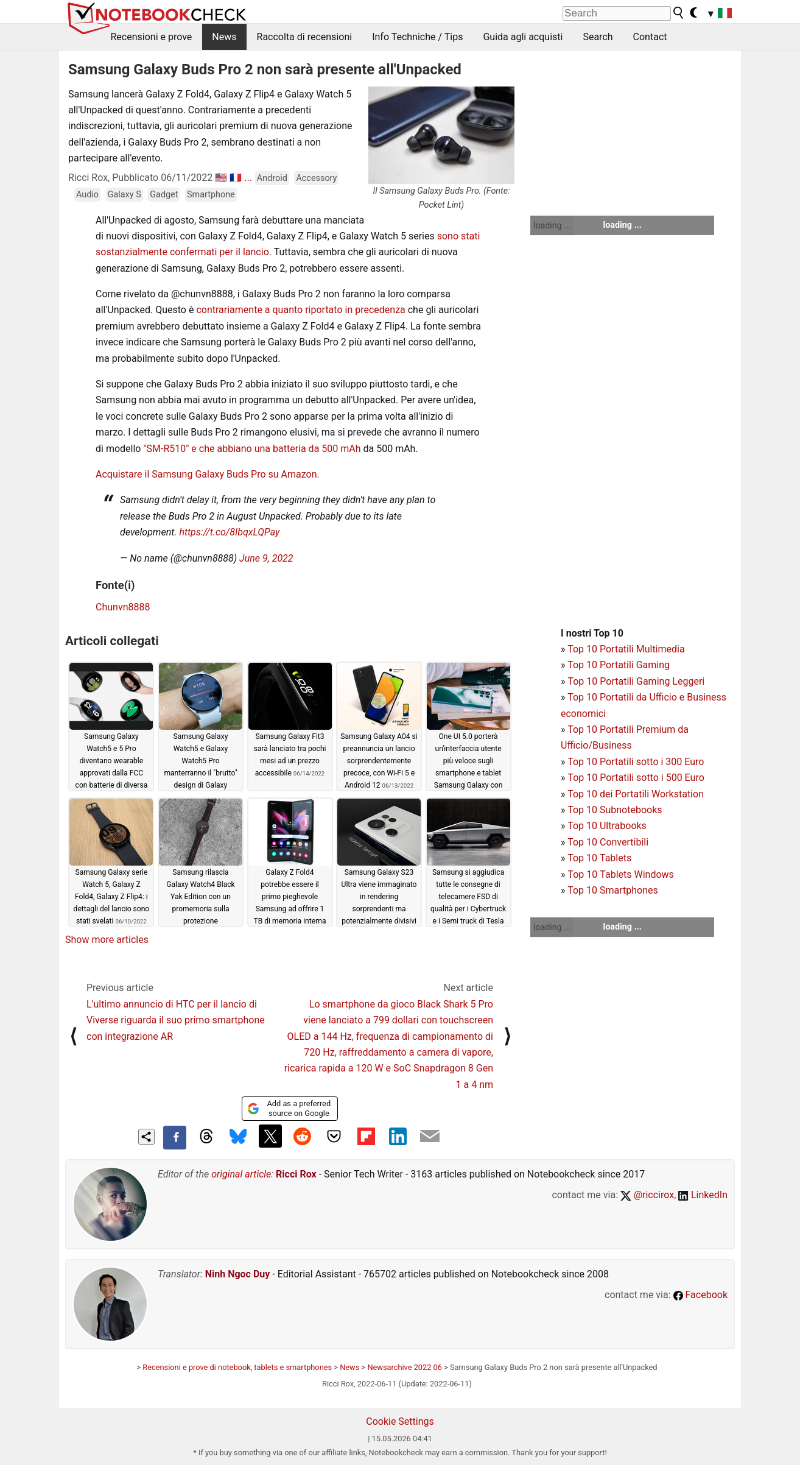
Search (597, 37)
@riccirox (647, 1195)
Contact (650, 37)
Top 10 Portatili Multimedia (625, 649)
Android (272, 178)
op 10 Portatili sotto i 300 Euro (638, 762)
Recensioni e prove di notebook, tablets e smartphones (237, 1367)
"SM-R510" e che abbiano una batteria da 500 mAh (251, 448)
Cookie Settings (400, 1421)
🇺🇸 (221, 177)
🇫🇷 (236, 177)
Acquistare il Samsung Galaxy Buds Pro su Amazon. (208, 474)
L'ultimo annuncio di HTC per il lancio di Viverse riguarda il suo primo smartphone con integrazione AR (175, 1020)
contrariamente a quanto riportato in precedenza (300, 310)
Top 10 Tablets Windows (620, 874)
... (248, 177)
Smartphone (211, 194)
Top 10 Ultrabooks (607, 825)
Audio (87, 194)
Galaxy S (124, 194)
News (224, 37)
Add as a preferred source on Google (289, 1108)
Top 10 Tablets (599, 858)
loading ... (551, 225)
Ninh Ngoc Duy (237, 1274)
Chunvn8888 (123, 607)
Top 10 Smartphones (612, 890)
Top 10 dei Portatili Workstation (635, 794)
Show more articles (107, 939)
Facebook (700, 1295)
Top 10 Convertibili (607, 842)
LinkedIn (703, 1195)
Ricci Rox (296, 1174)
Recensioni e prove (151, 37)
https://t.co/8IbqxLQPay (229, 532)
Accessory (316, 178)
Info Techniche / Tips (417, 37)
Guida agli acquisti (523, 37)
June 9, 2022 (266, 558)
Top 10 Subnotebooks (614, 810)
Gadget (164, 194)
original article (241, 1174)
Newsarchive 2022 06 (404, 1367)
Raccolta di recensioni (305, 37)
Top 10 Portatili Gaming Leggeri (635, 681)
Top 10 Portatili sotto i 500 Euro (635, 777)
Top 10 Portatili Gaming (618, 665)
